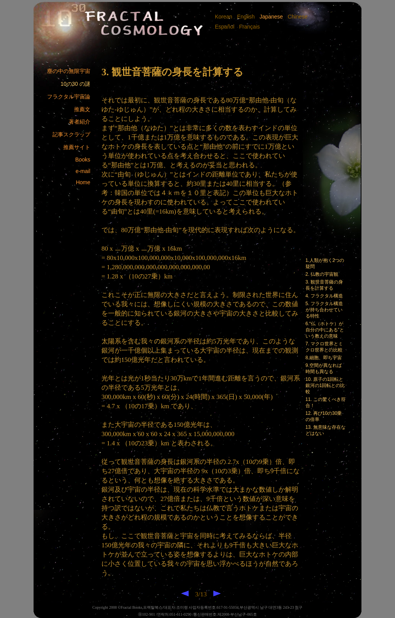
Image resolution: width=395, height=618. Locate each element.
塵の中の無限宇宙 (68, 71)
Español (225, 27)
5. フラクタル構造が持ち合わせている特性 (324, 310)
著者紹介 (79, 122)
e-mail (83, 171)
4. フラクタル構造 (324, 296)
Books (82, 159)
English (245, 17)
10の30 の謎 (75, 84)
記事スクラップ (71, 134)
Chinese (297, 17)
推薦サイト (76, 147)
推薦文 (82, 109)
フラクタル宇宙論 (68, 96)
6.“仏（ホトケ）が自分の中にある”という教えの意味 (325, 330)
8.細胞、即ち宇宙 (324, 357)
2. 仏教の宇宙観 (322, 274)
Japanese (270, 17)
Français (249, 27)
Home (83, 182)
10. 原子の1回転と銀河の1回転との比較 (325, 385)
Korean (224, 17)
